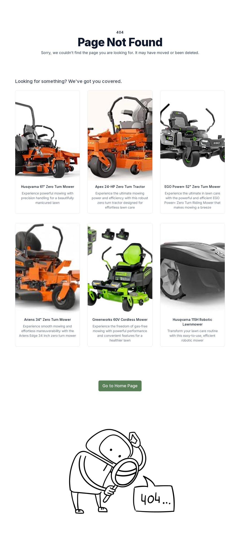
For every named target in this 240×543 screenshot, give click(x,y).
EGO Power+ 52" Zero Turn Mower (192, 187)
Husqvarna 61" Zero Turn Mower (47, 187)
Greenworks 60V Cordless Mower (119, 320)
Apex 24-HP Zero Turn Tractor (120, 187)
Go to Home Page (120, 385)
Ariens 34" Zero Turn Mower (47, 320)
